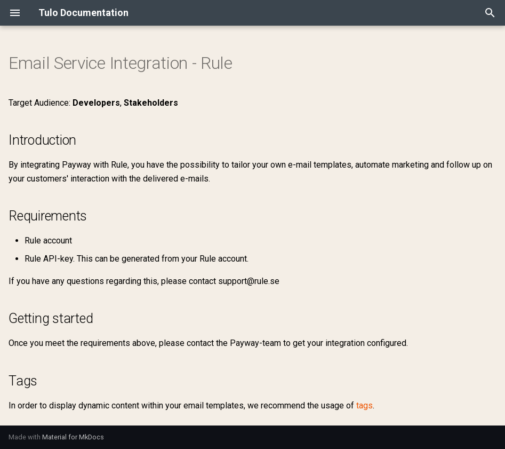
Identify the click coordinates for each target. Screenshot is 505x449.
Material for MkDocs (73, 437)
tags (364, 405)
